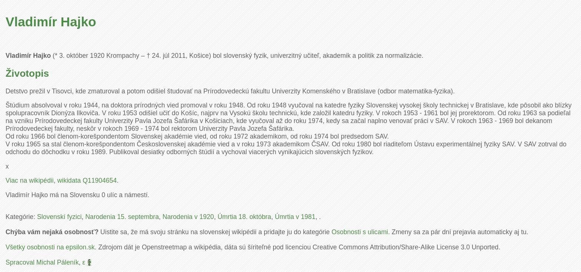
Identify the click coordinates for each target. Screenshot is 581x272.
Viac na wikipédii (30, 180)
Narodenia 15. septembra (122, 216)
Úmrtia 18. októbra (244, 216)
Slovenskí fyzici (59, 216)
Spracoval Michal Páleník (42, 262)
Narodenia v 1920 (188, 216)
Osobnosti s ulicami (360, 232)
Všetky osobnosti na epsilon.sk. (51, 247)
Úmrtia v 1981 (295, 216)
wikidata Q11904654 (87, 180)
